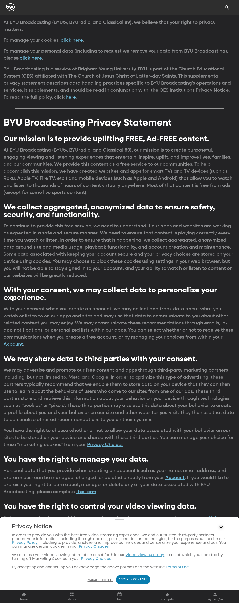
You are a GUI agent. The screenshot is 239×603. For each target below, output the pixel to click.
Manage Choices (100, 580)
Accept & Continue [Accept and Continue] (133, 579)
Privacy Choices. (94, 547)
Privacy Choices (105, 444)
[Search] (227, 7)
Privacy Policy (24, 543)
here (71, 97)
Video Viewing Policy (145, 555)
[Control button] (221, 527)
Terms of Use (177, 567)
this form (86, 491)
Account (13, 344)
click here (72, 40)
